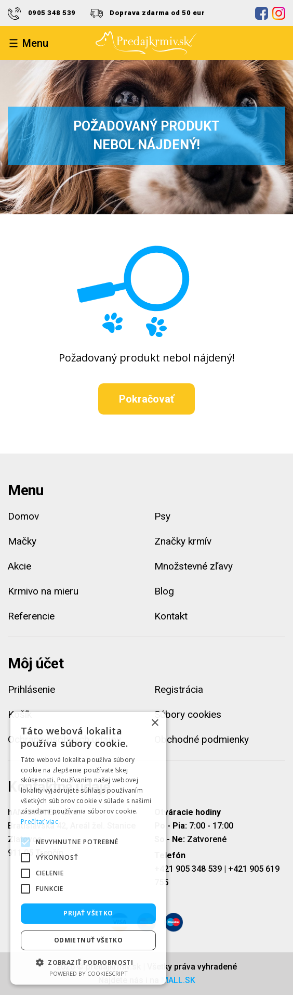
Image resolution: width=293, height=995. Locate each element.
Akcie (19, 566)
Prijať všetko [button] (88, 913)
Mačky (22, 541)
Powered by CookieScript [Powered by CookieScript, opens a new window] (88, 973)
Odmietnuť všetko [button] (88, 940)
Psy (162, 516)
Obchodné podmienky (201, 739)
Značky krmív (182, 541)
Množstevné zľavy (193, 566)
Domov (23, 516)
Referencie (31, 616)
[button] (88, 962)
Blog (164, 591)
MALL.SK (178, 980)
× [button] (154, 723)
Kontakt (171, 616)
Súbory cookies (187, 714)
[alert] (88, 848)
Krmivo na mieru (43, 591)
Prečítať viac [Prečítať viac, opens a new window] (39, 821)
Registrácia (178, 689)
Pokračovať (146, 399)
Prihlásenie (31, 689)
